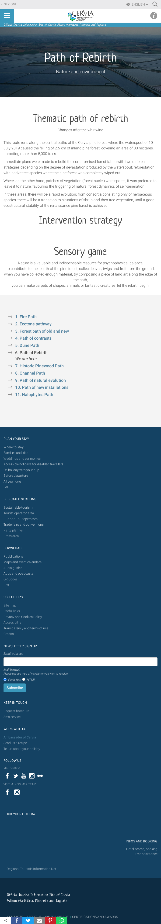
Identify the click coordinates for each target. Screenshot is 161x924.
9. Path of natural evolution (41, 380)
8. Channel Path (30, 373)
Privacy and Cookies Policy (23, 617)
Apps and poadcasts (18, 574)
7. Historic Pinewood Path (40, 366)
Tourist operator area (19, 513)
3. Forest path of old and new (42, 331)
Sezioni (9, 4)
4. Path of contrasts (33, 338)
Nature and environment (80, 71)
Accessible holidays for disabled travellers (33, 464)
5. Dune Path (27, 345)
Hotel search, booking (142, 849)
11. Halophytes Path (34, 394)
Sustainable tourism (18, 508)
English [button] (139, 4)
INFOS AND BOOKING (141, 841)
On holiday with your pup (21, 470)
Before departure (16, 476)
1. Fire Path (26, 316)
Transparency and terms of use (26, 628)
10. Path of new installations (42, 387)
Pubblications (13, 557)
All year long (12, 481)
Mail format (36, 672)
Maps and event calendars (23, 562)
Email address (13, 653)
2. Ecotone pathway (33, 324)
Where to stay (14, 447)
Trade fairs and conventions (24, 525)
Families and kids (16, 453)
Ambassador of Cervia (20, 737)
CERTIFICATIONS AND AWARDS (95, 917)
